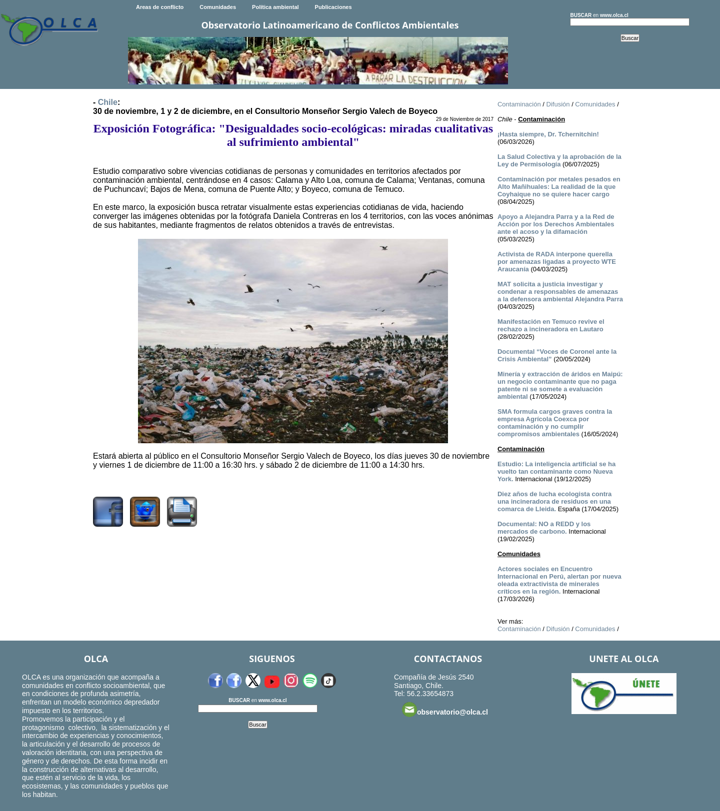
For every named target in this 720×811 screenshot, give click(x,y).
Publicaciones (333, 7)
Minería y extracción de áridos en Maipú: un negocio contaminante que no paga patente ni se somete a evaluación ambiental (560, 385)
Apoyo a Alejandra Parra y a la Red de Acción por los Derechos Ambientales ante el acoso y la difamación (556, 224)
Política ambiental (275, 7)
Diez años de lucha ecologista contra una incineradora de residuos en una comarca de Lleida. (555, 501)
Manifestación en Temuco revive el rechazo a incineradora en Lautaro (551, 325)
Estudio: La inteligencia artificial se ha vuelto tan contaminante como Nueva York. (557, 471)
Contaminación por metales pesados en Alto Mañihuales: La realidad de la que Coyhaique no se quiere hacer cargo (559, 186)
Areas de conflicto (160, 7)
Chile (108, 102)
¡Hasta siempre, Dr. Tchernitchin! (548, 134)
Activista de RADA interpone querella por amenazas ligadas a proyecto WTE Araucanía (557, 261)
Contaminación (519, 104)
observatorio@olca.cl (445, 709)
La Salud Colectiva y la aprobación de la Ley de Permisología (560, 160)
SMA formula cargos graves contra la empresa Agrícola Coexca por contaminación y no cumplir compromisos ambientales (555, 423)
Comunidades (218, 7)
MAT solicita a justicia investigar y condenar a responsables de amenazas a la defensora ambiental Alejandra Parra (560, 291)
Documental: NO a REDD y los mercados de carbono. (544, 527)
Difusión (558, 104)
